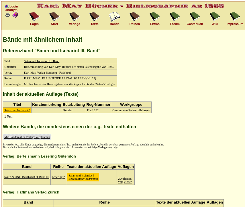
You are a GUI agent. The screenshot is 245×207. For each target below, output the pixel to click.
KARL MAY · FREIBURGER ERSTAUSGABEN (55, 78)
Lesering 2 (58, 177)
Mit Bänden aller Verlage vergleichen (27, 137)
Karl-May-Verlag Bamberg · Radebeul (47, 72)
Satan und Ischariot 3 (17, 110)
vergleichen (125, 181)
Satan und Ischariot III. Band (41, 61)
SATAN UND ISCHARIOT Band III (26, 177)
